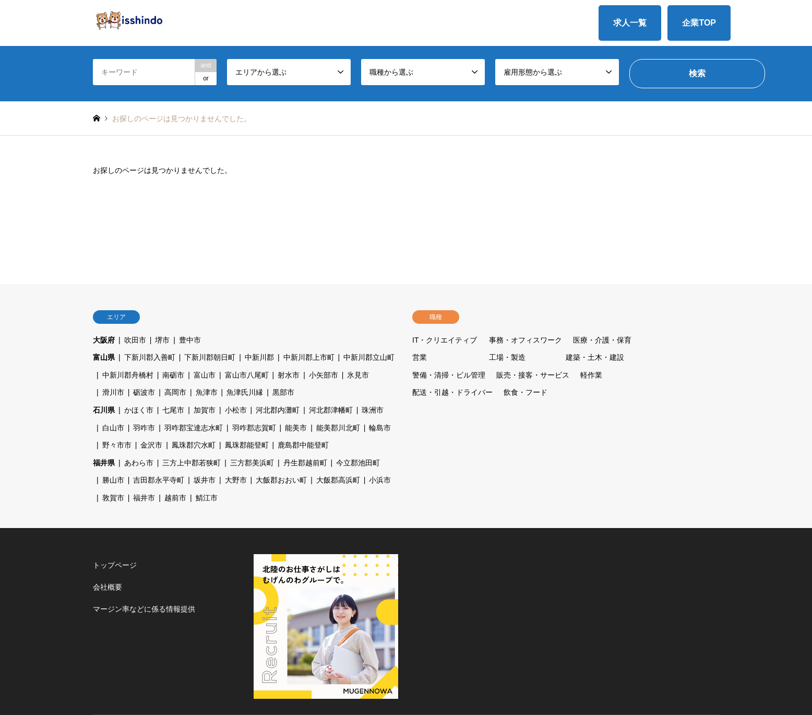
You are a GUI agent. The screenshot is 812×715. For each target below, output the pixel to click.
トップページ (115, 565)
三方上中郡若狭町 (191, 463)
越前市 (175, 498)
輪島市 (380, 428)
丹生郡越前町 (305, 463)
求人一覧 (630, 22)
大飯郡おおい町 (281, 480)
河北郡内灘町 (278, 410)
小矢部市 (323, 375)
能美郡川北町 (338, 428)
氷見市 (358, 375)
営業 (419, 357)
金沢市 (151, 445)
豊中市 (190, 340)
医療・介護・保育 (602, 340)
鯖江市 (207, 498)
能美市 (296, 428)
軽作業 (591, 375)
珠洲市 (373, 410)
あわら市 (138, 463)
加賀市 (205, 410)
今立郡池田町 (358, 463)
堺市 (162, 340)
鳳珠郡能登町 (247, 445)
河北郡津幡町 (331, 410)
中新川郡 (259, 357)
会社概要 (107, 587)
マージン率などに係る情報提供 (144, 609)
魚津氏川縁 (244, 392)
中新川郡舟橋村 (127, 375)
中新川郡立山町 (369, 357)
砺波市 (144, 392)
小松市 (236, 410)
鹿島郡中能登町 (303, 445)
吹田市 (135, 340)
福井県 (104, 463)
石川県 (104, 410)
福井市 (144, 498)
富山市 (205, 375)
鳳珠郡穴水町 (194, 445)
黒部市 (283, 392)
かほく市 (138, 410)
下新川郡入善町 (149, 357)
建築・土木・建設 (595, 357)
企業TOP (699, 22)
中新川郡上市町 (309, 357)
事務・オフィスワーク (525, 340)
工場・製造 (507, 357)
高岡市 (175, 392)
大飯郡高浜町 (338, 480)
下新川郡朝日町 (209, 357)
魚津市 (207, 392)
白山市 (113, 428)
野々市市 (117, 445)
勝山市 (113, 480)
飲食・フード (525, 392)
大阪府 (104, 340)
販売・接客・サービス (532, 375)
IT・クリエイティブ (444, 340)
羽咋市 (144, 428)
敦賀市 (113, 498)
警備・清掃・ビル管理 (448, 375)
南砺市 (173, 375)
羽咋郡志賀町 (254, 428)
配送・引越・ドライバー (452, 392)
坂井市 (205, 480)
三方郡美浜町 (252, 463)
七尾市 (173, 410)
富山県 (104, 357)
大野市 (236, 480)
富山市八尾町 (247, 375)
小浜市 (380, 480)
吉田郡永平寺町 (158, 480)
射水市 (289, 375)
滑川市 (113, 392)
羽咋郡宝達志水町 (193, 428)
